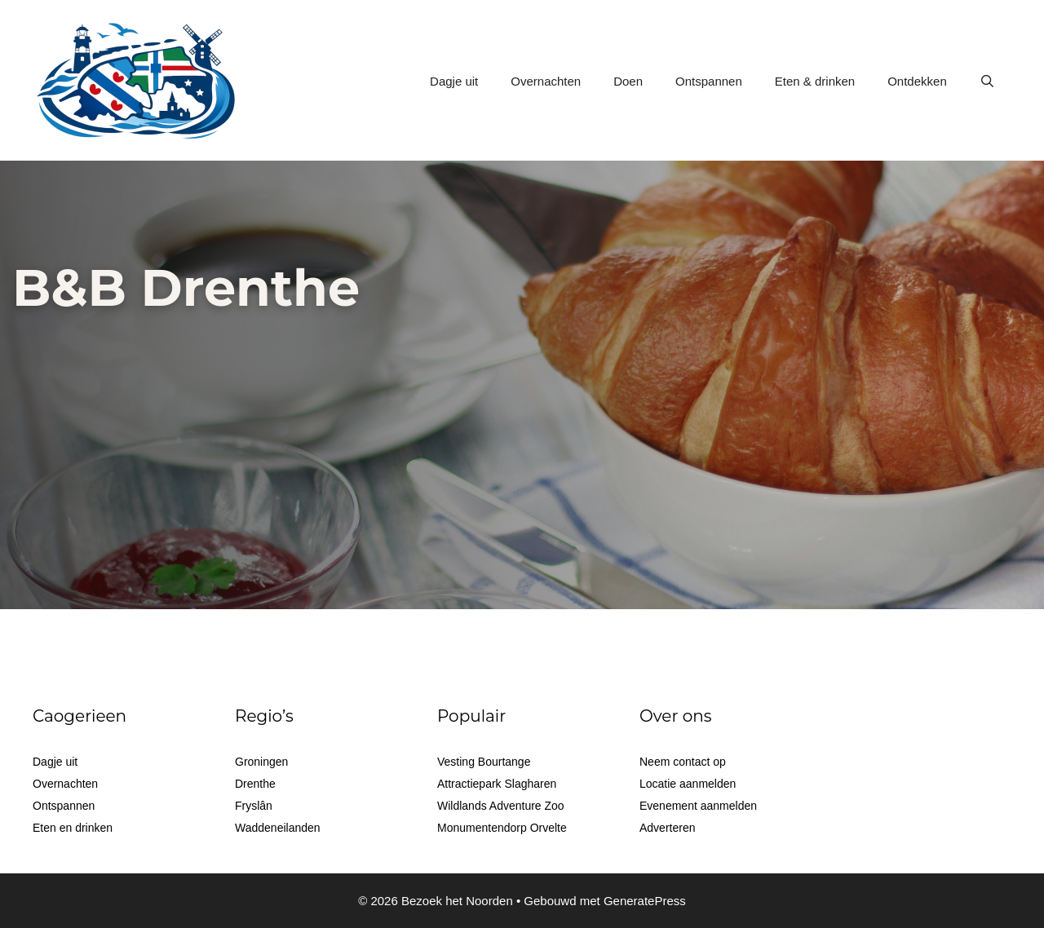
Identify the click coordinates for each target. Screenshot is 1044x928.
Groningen (261, 761)
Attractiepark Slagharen (496, 783)
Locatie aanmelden (687, 783)
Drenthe (255, 783)
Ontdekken (917, 81)
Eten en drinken (73, 827)
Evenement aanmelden (698, 805)
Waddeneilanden (278, 827)
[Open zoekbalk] (987, 81)
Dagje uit (454, 81)
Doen (628, 81)
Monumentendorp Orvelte (502, 827)
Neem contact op (682, 761)
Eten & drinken (815, 81)
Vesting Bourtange (483, 761)
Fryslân (253, 805)
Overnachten (546, 81)
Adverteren (667, 827)
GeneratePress (645, 901)
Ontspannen (708, 81)
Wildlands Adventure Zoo (500, 805)
